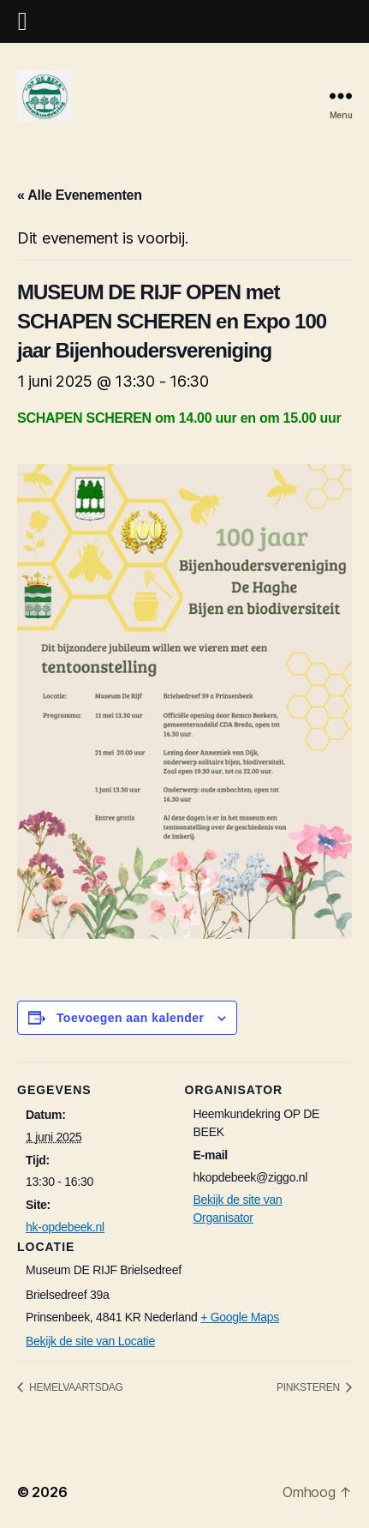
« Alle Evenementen (79, 195)
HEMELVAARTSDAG (75, 1387)
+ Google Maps (239, 1317)
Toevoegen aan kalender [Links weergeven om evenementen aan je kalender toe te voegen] (131, 1018)
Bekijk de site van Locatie (90, 1341)
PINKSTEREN (309, 1387)
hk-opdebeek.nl (65, 1227)
